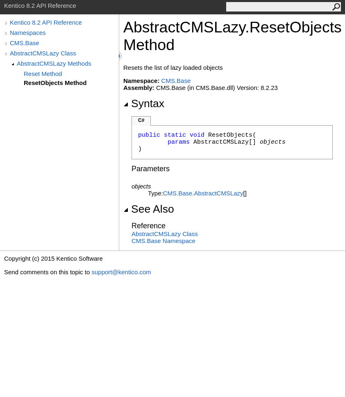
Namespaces (28, 32)
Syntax (143, 103)
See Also (148, 209)
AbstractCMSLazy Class (43, 53)
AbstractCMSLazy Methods (54, 63)
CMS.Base (24, 42)
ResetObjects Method (55, 82)
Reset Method (43, 73)
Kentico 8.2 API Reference (46, 22)
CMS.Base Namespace (163, 240)
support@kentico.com (121, 271)
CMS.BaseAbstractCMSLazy (203, 193)
